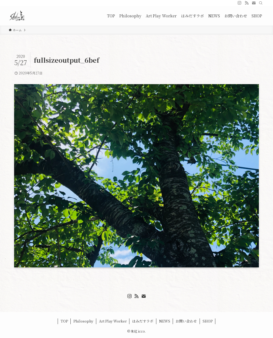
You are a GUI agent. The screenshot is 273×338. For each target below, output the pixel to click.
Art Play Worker (113, 321)
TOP (64, 321)
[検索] (260, 3)
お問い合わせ (186, 321)
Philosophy (83, 321)
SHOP (208, 321)
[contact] (253, 3)
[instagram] (239, 3)
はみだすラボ (142, 321)
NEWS (164, 321)
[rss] (246, 3)
